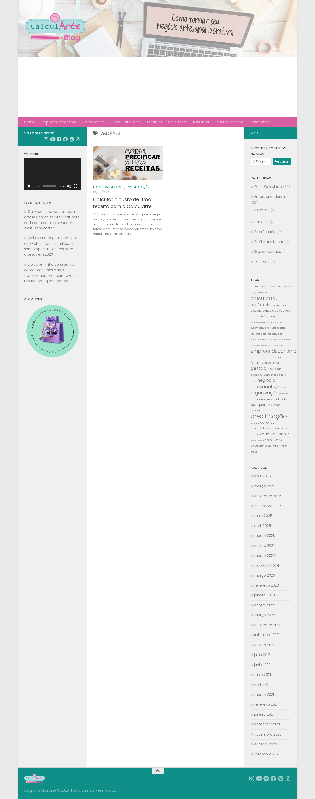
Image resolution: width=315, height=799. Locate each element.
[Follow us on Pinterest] (72, 139)
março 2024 (264, 555)
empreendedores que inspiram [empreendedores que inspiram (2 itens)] (267, 345)
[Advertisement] (157, 87)
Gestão (263, 210)
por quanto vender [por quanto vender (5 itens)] (267, 404)
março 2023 (264, 575)
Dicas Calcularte (126, 122)
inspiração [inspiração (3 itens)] (274, 369)
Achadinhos (260, 122)
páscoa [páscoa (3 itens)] (256, 434)
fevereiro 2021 (266, 704)
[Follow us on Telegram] (59, 139)
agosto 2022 (264, 605)
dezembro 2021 (267, 625)
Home (29, 122)
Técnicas (154, 122)
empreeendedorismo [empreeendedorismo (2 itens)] (279, 339)
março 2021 (264, 694)
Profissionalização (269, 241)
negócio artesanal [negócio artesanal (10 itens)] (263, 383)
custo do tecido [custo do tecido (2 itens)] (278, 327)
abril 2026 (262, 476)
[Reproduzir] (29, 186)
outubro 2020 (265, 744)
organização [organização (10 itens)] (264, 393)
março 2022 (264, 615)
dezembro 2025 (267, 496)
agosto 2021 (264, 645)
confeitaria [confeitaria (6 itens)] (260, 304)
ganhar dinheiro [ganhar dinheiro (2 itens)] (273, 362)
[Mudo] (69, 186)
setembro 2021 (266, 634)
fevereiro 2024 (266, 565)
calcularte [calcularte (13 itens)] (263, 298)
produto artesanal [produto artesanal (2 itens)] (280, 428)
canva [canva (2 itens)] (279, 299)
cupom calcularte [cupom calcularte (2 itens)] (260, 327)
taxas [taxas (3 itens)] (269, 440)
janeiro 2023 (264, 595)
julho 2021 (262, 654)
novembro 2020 (267, 734)
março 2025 (264, 535)
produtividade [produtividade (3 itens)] (260, 428)
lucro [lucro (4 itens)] (266, 374)
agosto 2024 (264, 545)
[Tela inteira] (76, 186)
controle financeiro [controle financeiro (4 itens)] (265, 316)
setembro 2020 (267, 754)
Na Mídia (201, 122)
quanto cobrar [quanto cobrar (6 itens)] (275, 433)
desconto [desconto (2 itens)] (255, 333)
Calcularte (177, 122)
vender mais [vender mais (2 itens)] (271, 446)
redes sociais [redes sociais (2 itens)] (257, 440)
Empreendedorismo (59, 122)
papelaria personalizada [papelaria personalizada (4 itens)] (269, 399)
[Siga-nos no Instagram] (46, 139)
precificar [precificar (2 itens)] (256, 410)
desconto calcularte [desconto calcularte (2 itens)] (271, 333)
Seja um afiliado (229, 122)
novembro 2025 (268, 505)
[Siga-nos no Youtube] (52, 139)
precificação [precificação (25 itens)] (269, 416)
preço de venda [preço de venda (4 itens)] (263, 422)
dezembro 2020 (267, 724)
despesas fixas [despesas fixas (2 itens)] (259, 339)
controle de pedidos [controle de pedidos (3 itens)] (276, 311)
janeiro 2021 (264, 714)
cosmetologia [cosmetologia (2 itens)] (258, 322)
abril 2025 (262, 525)
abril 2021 (262, 684)
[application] (52, 174)
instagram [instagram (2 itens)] (256, 374)
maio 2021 (262, 674)
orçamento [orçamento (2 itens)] (285, 393)
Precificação (93, 122)
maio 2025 (263, 515)
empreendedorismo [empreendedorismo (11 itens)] (273, 351)
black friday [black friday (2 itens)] (275, 286)
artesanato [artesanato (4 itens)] (259, 286)
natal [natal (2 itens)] (253, 381)
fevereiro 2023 (266, 585)
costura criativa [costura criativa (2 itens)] (274, 322)
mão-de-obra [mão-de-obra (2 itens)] (278, 374)
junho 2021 (263, 664)
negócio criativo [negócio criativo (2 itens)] (281, 387)
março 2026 (264, 486)
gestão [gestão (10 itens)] (258, 368)
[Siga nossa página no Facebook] (65, 139)
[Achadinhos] (78, 139)
